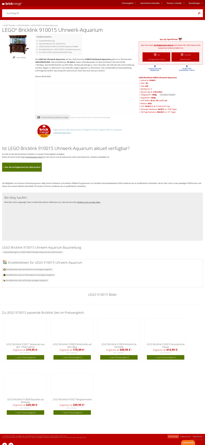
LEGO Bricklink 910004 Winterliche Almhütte (118, 345)
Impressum (197, 436)
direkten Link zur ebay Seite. (88, 202)
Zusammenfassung (47, 40)
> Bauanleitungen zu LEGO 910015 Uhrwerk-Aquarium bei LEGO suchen (32, 252)
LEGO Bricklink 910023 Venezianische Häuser (166, 345)
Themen (174, 3)
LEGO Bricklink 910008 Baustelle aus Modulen (25, 401)
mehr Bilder (18, 57)
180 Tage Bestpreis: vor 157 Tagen (158, 112)
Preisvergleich (127, 3)
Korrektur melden (167, 94)
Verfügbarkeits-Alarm (164, 45)
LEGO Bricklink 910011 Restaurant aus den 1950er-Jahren (25, 345)
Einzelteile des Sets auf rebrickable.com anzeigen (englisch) (28, 275)
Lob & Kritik (188, 442)
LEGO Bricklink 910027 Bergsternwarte (72, 399)
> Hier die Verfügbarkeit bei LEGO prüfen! (22, 167)
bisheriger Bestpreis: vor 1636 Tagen (159, 109)
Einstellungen (194, 3)
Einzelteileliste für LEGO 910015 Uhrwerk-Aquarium (60, 49)
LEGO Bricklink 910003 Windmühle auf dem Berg (72, 345)
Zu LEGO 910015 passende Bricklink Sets (55, 52)
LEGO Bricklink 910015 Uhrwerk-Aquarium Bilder (58, 46)
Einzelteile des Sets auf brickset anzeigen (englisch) (25, 280)
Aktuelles (150, 3)
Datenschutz (185, 436)
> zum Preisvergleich (25, 357)
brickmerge (173, 436)
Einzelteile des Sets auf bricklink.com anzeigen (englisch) (27, 269)
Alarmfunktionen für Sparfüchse (52, 43)
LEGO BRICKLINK (42, 62)
